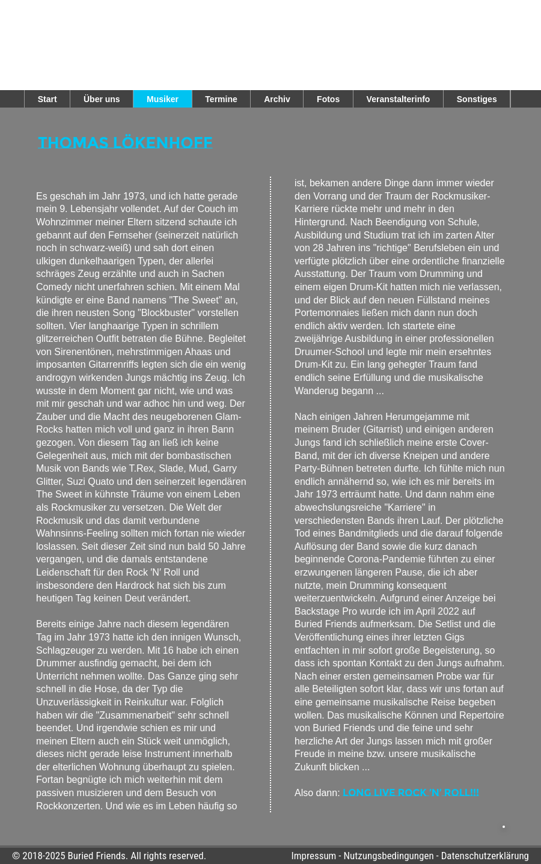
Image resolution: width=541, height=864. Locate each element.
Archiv (277, 99)
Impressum (313, 856)
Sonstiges (477, 99)
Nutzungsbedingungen (388, 856)
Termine (221, 99)
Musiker (163, 99)
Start (47, 99)
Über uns (102, 99)
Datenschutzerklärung (485, 856)
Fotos (328, 99)
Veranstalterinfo (398, 99)
